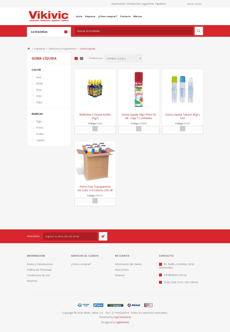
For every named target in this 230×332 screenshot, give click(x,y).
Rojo (39, 89)
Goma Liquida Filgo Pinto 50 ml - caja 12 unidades (139, 116)
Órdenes (120, 275)
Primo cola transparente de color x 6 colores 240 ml (95, 188)
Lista (81, 58)
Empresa (32, 280)
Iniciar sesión (194, 3)
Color (36, 69)
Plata (39, 102)
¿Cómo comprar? (81, 264)
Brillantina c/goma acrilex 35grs (95, 116)
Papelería (39, 48)
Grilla (76, 58)
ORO (39, 96)
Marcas (37, 114)
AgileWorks (122, 322)
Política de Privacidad (39, 269)
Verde (39, 83)
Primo (39, 127)
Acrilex (40, 134)
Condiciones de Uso (38, 275)
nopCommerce (122, 317)
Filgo (39, 121)
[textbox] (134, 31)
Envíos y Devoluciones (40, 264)
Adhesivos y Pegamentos (62, 48)
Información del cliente (128, 264)
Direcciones (122, 269)
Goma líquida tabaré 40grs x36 (182, 116)
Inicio (29, 48)
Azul (38, 77)
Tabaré (40, 140)
